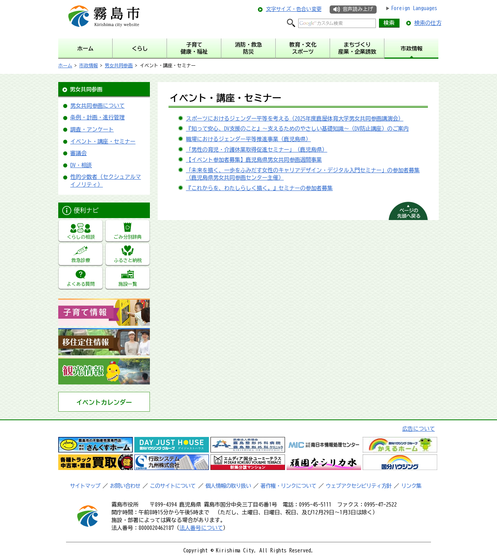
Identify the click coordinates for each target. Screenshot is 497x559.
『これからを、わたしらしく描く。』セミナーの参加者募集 (259, 188)
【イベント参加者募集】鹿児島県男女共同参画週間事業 (254, 159)
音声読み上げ (357, 9)
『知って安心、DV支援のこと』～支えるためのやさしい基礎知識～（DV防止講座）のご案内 (297, 128)
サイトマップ (85, 486)
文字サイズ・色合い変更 (293, 9)
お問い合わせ (125, 486)
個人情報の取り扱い (228, 486)
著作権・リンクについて (288, 486)
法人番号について (201, 528)
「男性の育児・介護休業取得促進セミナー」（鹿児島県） (256, 149)
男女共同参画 (119, 65)
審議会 (78, 153)
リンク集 (411, 486)
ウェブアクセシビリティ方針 (358, 486)
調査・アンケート (92, 129)
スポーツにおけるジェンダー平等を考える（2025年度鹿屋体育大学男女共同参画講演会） (294, 118)
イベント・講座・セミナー (103, 141)
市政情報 (88, 65)
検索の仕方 (427, 23)
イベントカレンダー (104, 402)
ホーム (65, 65)
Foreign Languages (414, 8)
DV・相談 (81, 165)
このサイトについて (172, 486)
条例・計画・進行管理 (97, 117)
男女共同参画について (97, 105)
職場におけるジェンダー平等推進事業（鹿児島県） (248, 139)
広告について (418, 428)
